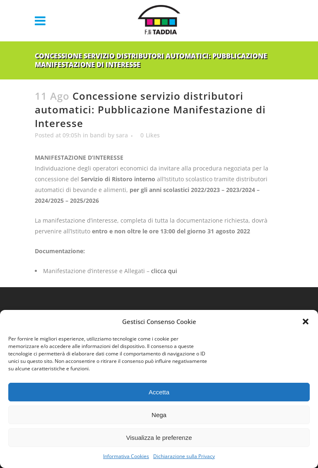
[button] (305, 321)
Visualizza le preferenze (159, 437)
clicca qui (164, 271)
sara (122, 135)
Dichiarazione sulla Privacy (184, 456)
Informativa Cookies (126, 456)
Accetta (159, 392)
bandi (98, 135)
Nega (159, 414)
